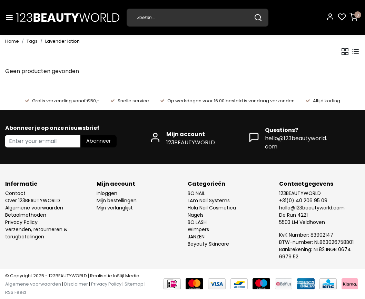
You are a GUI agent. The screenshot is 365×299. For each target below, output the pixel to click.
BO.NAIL (196, 193)
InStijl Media (125, 276)
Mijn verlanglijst (115, 207)
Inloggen (107, 193)
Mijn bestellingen (117, 200)
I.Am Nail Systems (209, 200)
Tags (32, 41)
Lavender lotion (62, 41)
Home (12, 41)
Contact (15, 193)
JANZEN (196, 236)
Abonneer (98, 140)
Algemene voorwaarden (34, 207)
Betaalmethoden (25, 215)
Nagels (196, 215)
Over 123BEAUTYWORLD (32, 200)
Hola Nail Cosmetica (212, 207)
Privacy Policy (21, 222)
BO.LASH (197, 222)
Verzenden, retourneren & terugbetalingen (36, 233)
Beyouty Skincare (208, 243)
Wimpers (198, 229)
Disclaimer (76, 284)
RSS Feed (15, 292)
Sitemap (134, 284)
